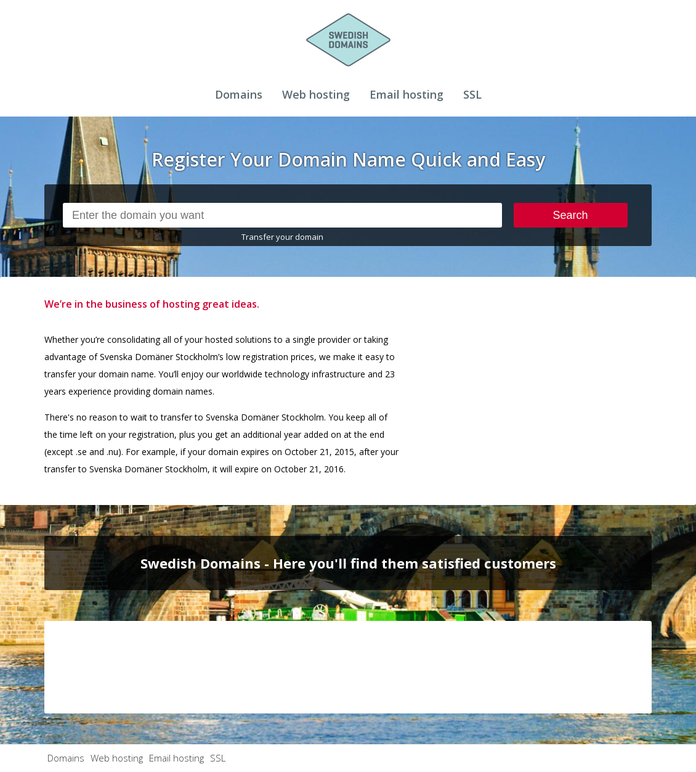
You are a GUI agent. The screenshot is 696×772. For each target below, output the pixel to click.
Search (570, 215)
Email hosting (406, 94)
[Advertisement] (559, 372)
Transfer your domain (282, 236)
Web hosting (316, 94)
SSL (472, 94)
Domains (238, 94)
